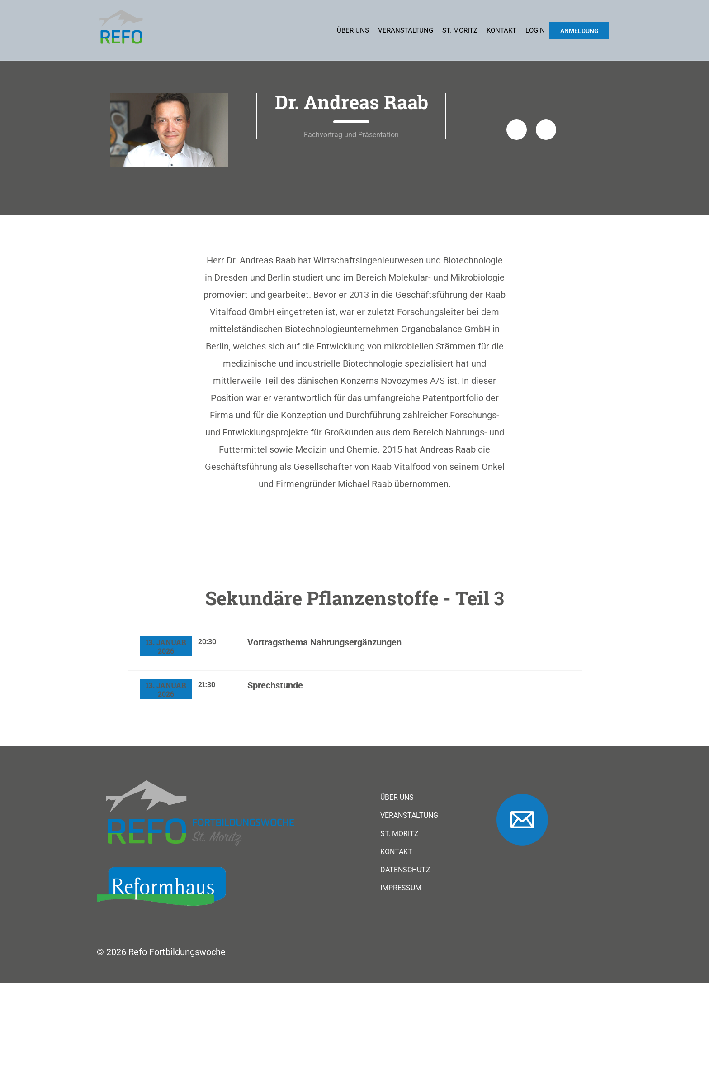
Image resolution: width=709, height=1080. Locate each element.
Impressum (400, 985)
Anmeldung (579, 30)
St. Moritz (459, 30)
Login (535, 30)
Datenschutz (405, 967)
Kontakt (501, 30)
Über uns (353, 30)
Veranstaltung (405, 30)
